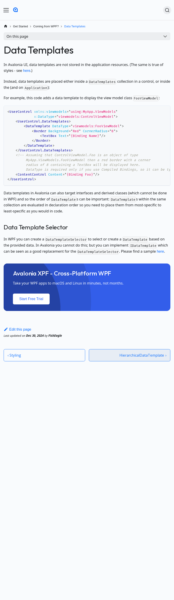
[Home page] (6, 26)
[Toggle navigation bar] (6, 10)
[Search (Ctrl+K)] (167, 10)
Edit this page (17, 329)
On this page (17, 36)
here (26, 71)
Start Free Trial (31, 299)
